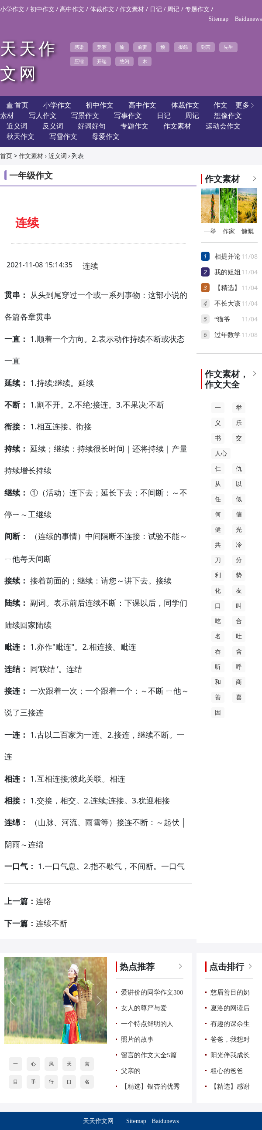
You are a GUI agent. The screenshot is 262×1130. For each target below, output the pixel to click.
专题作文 (197, 9)
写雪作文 (63, 136)
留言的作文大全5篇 (149, 1055)
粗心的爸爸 (226, 1070)
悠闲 (124, 61)
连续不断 (51, 923)
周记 (173, 9)
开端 (102, 61)
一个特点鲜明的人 (147, 1023)
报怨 (183, 47)
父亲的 (131, 1070)
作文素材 (132, 9)
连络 (44, 901)
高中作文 (72, 9)
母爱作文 (106, 136)
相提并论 (227, 256)
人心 (221, 453)
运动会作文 (223, 126)
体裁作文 (102, 9)
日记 (156, 9)
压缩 (79, 61)
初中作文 (42, 9)
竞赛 (102, 47)
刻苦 (205, 47)
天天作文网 (98, 1121)
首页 (6, 156)
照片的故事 (137, 1039)
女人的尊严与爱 (144, 1008)
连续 (90, 266)
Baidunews (248, 19)
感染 (79, 47)
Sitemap (218, 19)
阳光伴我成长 (230, 1055)
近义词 (57, 156)
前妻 (142, 47)
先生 (228, 47)
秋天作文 (20, 136)
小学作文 (12, 9)
